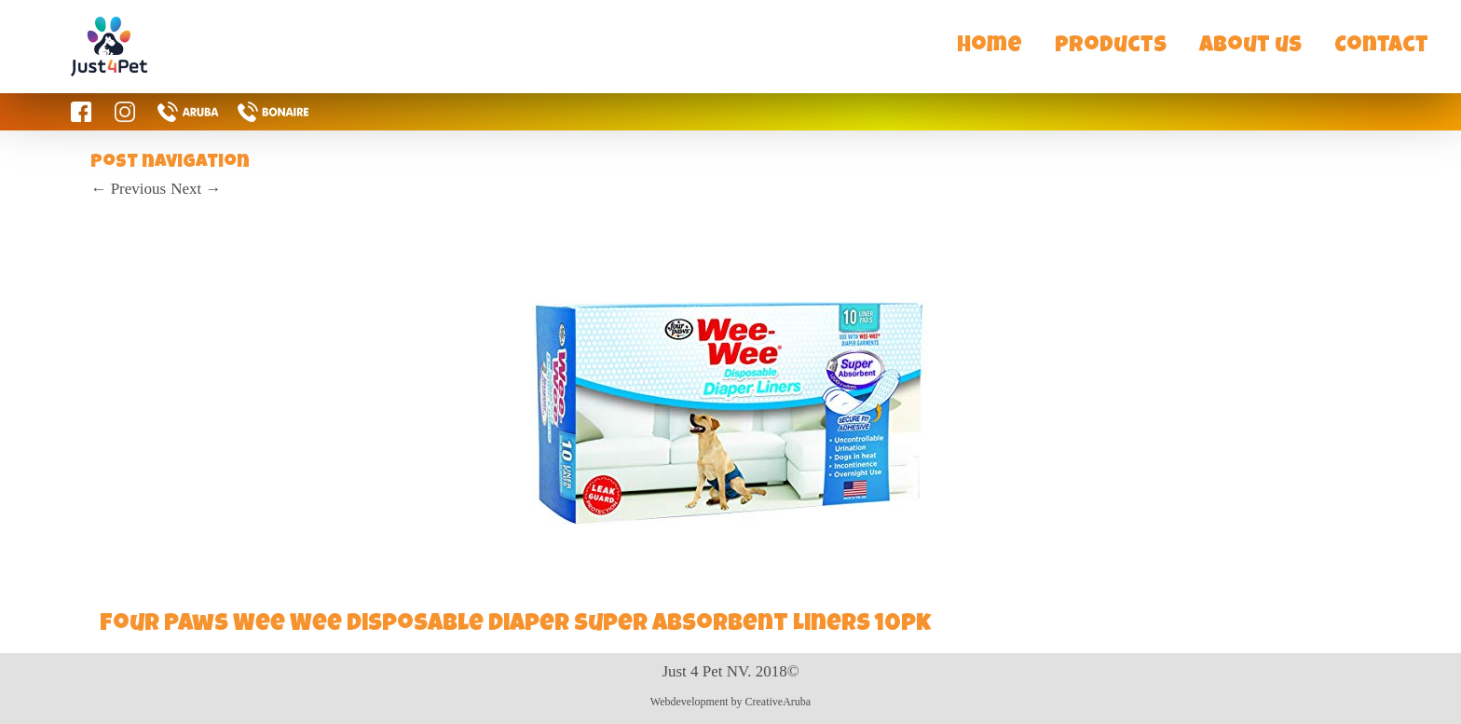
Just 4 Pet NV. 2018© (730, 671)
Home (989, 46)
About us (1250, 46)
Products (1111, 46)
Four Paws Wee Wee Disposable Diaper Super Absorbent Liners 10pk (515, 625)
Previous (128, 189)
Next (196, 189)
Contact (1381, 46)
